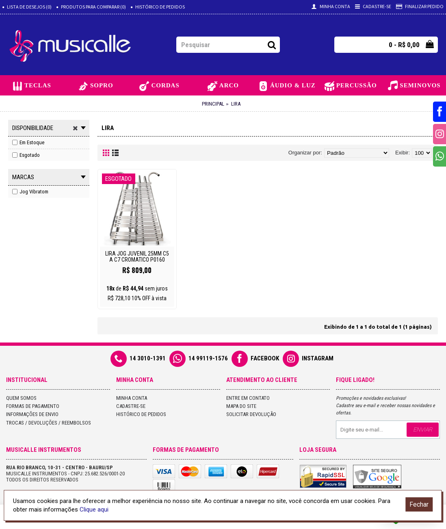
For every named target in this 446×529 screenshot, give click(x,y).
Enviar (422, 429)
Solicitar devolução (251, 414)
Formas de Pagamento (32, 406)
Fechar (419, 504)
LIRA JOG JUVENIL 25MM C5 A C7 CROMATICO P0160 (137, 256)
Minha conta (131, 398)
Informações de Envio (32, 414)
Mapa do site (241, 406)
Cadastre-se (130, 406)
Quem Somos (21, 398)
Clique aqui (94, 509)
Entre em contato (248, 398)
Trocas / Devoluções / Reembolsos (48, 423)
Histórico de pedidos (141, 414)
